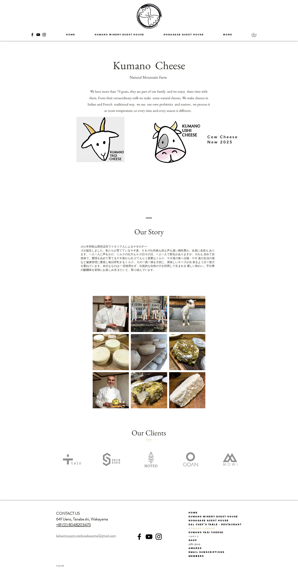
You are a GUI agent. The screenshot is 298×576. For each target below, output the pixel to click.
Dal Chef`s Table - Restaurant (215, 524)
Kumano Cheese (202, 528)
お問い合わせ (194, 544)
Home (193, 512)
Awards (195, 548)
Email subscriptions (206, 552)
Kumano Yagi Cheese (206, 532)
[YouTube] (38, 34)
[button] (255, 35)
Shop (193, 540)
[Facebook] (32, 34)
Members (196, 556)
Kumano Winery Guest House (213, 516)
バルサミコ (193, 536)
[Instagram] (44, 34)
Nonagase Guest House (209, 520)
